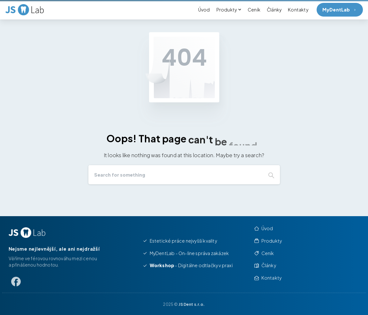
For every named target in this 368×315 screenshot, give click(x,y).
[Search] (175, 174)
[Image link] (27, 232)
